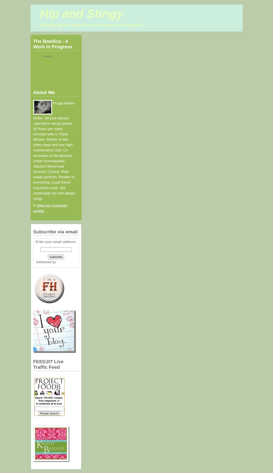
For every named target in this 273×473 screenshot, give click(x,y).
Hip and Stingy (81, 13)
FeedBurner (66, 262)
